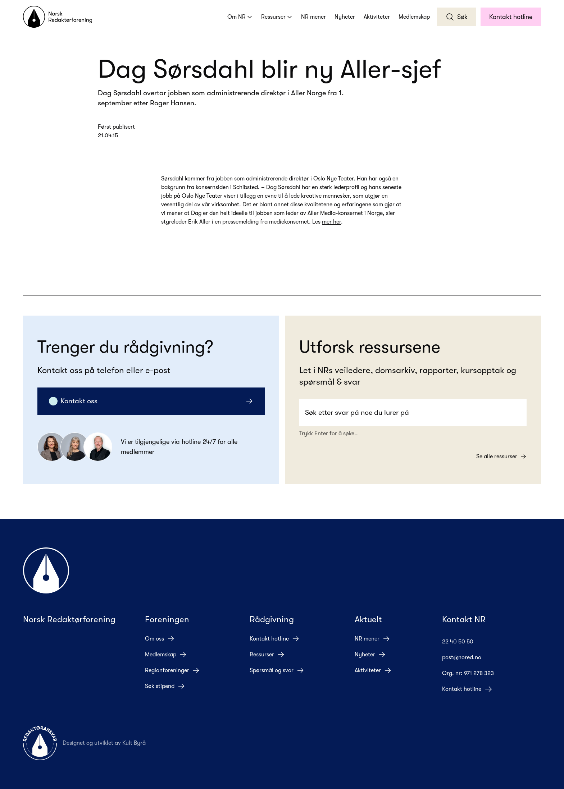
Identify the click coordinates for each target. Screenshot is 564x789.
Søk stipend (165, 686)
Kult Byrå (134, 743)
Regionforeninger (172, 670)
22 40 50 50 (463, 641)
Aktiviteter (377, 17)
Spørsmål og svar (277, 670)
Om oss (160, 639)
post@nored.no (467, 657)
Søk (457, 17)
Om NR (240, 17)
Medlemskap (414, 17)
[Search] (413, 412)
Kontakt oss (151, 401)
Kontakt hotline (510, 16)
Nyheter (345, 17)
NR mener (313, 17)
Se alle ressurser (501, 456)
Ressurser (276, 17)
